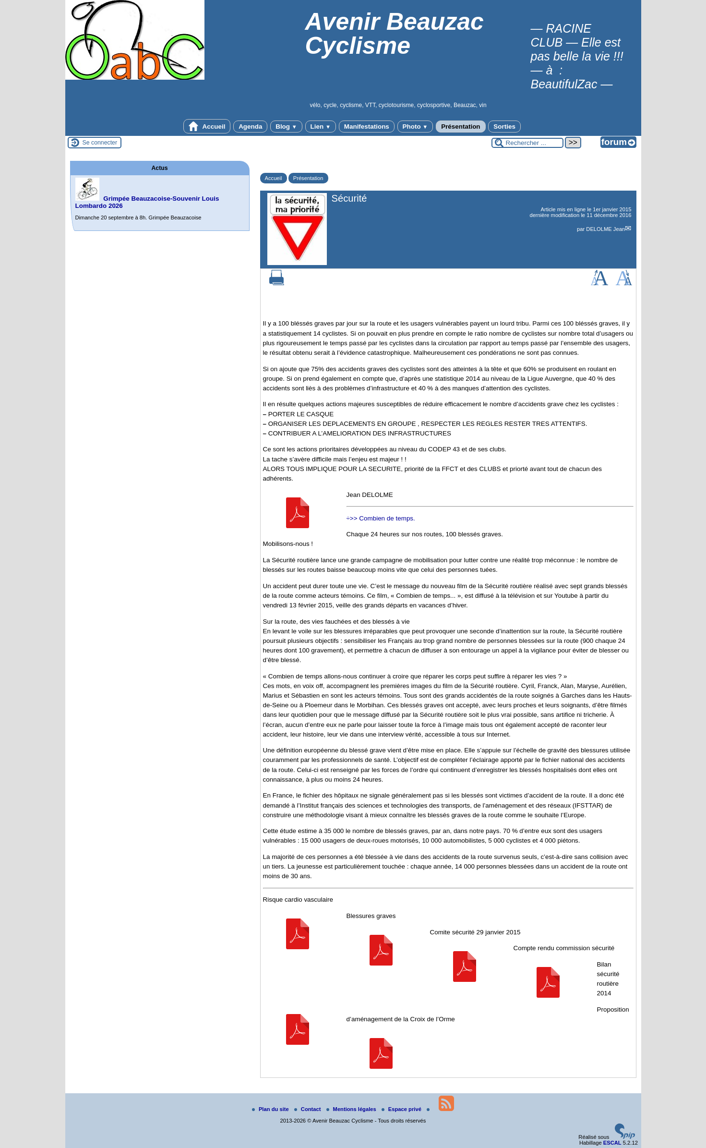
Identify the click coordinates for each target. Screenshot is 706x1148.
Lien (321, 126)
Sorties (504, 126)
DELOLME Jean (605, 229)
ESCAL (612, 1143)
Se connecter (100, 142)
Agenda (250, 126)
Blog (286, 126)
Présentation (460, 126)
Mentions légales (352, 1109)
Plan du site (271, 1109)
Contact (308, 1109)
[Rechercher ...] (527, 143)
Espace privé (402, 1109)
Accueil (207, 126)
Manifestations (366, 126)
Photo (415, 126)
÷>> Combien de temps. (381, 518)
